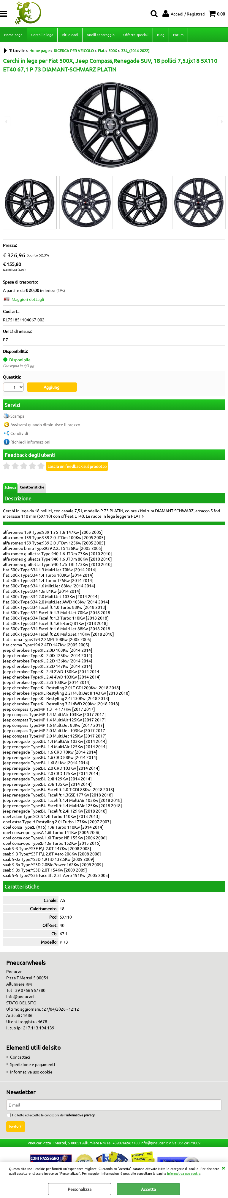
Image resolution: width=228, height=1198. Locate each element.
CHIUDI (223, 1168)
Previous (7, 121)
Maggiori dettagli (28, 299)
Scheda (10, 487)
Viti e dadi (70, 34)
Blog (160, 34)
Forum (178, 34)
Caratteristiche (32, 487)
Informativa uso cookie (183, 1173)
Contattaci (20, 1056)
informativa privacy (80, 1115)
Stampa (17, 415)
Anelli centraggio (101, 34)
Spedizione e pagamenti (32, 1064)
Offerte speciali (135, 34)
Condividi (19, 433)
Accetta (148, 1189)
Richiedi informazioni (30, 441)
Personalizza (79, 1189)
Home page (13, 34)
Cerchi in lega (42, 34)
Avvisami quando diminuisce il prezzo (45, 424)
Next (221, 121)
